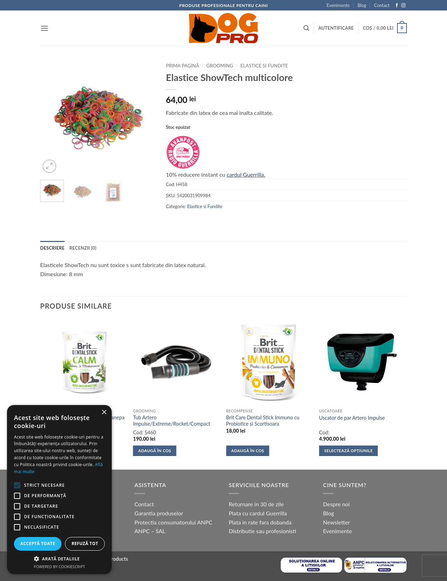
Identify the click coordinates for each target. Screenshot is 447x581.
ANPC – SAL (149, 531)
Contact (381, 5)
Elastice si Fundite (264, 65)
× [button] (104, 412)
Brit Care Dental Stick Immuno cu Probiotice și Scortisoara (262, 420)
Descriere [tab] (52, 248)
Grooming (219, 65)
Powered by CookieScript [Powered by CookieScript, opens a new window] (59, 566)
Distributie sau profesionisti (262, 531)
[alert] (59, 489)
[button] (44, 28)
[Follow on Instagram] (403, 5)
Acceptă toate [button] (37, 543)
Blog (362, 5)
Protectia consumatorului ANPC (173, 522)
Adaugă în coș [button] (154, 450)
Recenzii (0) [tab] (82, 248)
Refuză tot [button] (85, 543)
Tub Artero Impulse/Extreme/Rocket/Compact (171, 420)
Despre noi (336, 504)
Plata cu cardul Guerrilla (258, 513)
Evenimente (338, 5)
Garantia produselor (158, 513)
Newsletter (336, 522)
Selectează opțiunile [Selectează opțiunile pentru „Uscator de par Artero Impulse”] (348, 450)
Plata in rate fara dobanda (260, 522)
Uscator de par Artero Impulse (352, 418)
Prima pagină (182, 65)
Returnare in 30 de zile (256, 504)
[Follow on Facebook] (397, 5)
